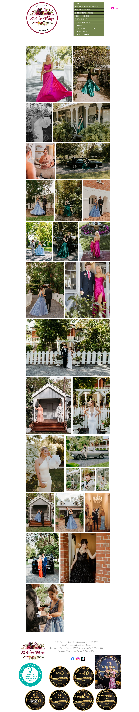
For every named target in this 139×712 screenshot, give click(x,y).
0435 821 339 (78, 648)
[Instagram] (78, 659)
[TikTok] (83, 659)
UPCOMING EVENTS (82, 22)
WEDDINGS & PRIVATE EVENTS (86, 7)
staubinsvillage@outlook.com (79, 645)
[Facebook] (72, 659)
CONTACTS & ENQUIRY (83, 34)
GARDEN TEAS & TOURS (84, 13)
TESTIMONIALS (81, 31)
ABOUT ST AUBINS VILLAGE (85, 28)
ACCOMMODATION (82, 16)
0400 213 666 (97, 648)
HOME (77, 4)
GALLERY (78, 25)
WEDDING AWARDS (82, 10)
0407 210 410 (88, 651)
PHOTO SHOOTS (81, 19)
